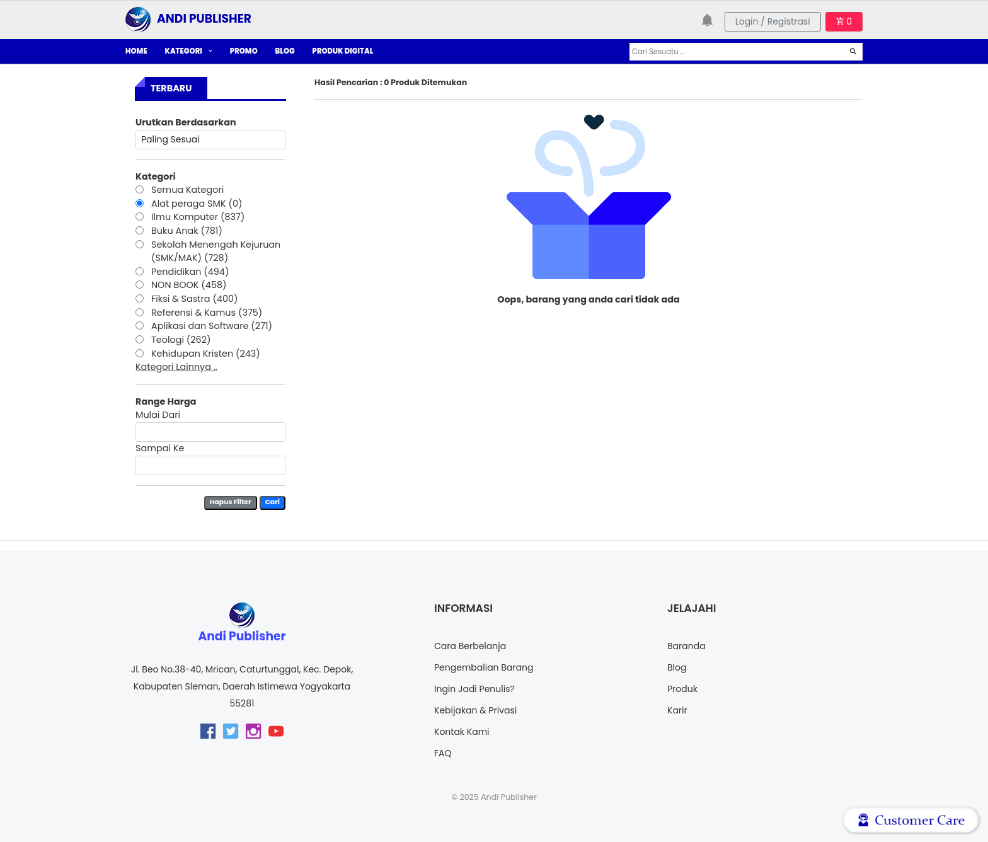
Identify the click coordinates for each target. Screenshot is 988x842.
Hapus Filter (230, 502)
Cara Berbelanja (470, 646)
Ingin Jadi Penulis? (474, 689)
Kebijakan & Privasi (475, 710)
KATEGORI (188, 51)
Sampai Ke (159, 448)
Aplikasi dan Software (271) (211, 326)
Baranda (686, 646)
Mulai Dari (157, 414)
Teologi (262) (181, 339)
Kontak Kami (462, 731)
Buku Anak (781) (186, 230)
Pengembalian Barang (483, 667)
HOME (136, 51)
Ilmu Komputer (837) (197, 217)
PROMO (244, 51)
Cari (272, 502)
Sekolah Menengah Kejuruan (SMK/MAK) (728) (215, 251)
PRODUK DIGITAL (343, 51)
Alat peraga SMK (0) (197, 203)
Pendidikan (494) (190, 271)
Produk (682, 689)
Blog (676, 667)
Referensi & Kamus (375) (206, 312)
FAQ (443, 753)
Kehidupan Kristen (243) (205, 353)
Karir (677, 710)
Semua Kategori (187, 189)
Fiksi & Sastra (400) (194, 298)
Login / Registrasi (772, 21)
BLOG (285, 51)
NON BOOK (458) (189, 285)
